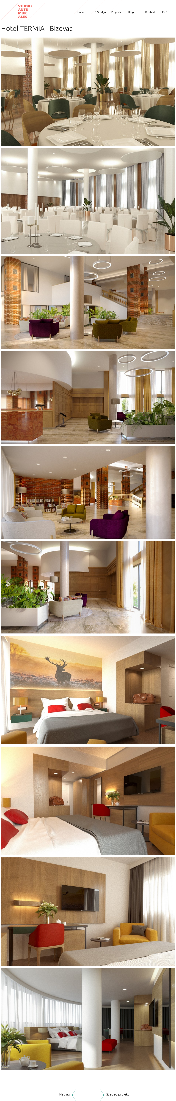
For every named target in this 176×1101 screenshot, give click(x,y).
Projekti (116, 12)
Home (81, 12)
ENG (164, 12)
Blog (131, 12)
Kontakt (150, 12)
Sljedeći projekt (117, 1094)
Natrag (64, 1094)
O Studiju (100, 12)
